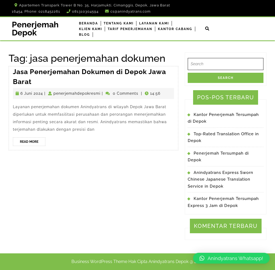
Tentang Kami (118, 23)
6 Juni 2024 (31, 93)
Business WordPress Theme (99, 261)
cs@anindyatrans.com (130, 11)
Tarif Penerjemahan (130, 29)
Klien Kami (90, 29)
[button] (231, 258)
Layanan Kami (154, 23)
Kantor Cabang (175, 29)
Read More (32, 142)
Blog (84, 35)
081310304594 (85, 11)
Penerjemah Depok (35, 28)
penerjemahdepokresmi (76, 93)
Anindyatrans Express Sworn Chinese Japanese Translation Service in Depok (220, 179)
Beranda (88, 23)
